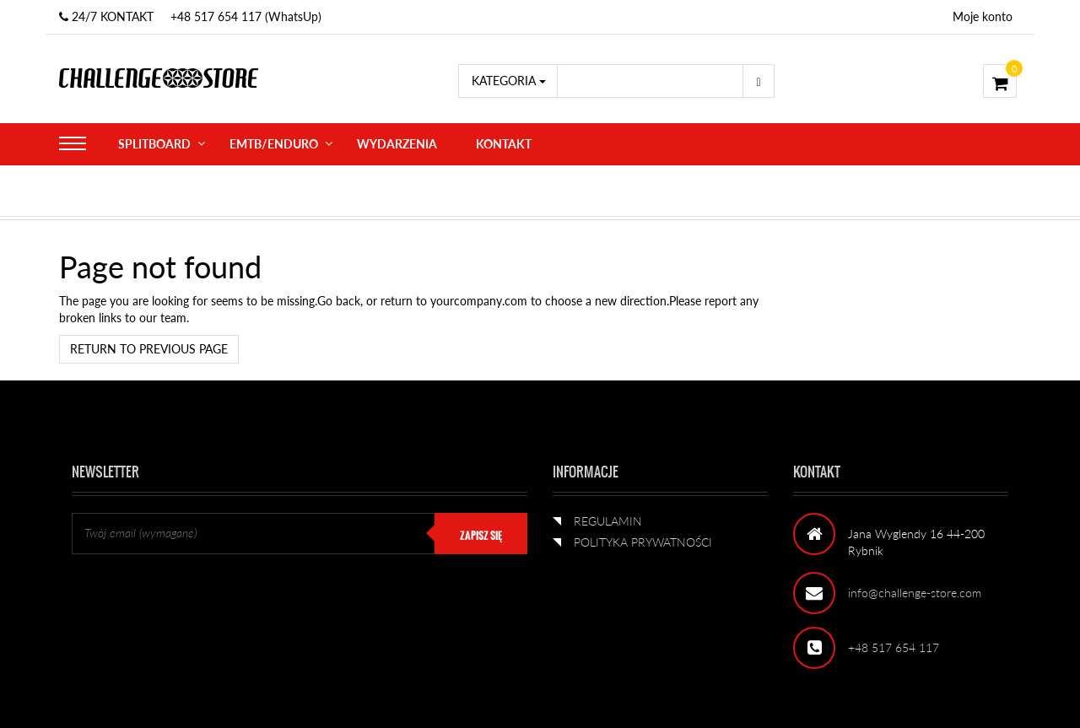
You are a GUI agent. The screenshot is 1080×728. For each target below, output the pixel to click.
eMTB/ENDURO (274, 144)
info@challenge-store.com (914, 592)
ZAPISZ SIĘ (481, 535)
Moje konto (982, 16)
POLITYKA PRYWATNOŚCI (643, 542)
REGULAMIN (608, 521)
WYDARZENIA (397, 144)
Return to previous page (149, 349)
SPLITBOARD (154, 144)
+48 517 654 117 (893, 647)
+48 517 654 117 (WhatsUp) (245, 16)
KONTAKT (504, 144)
